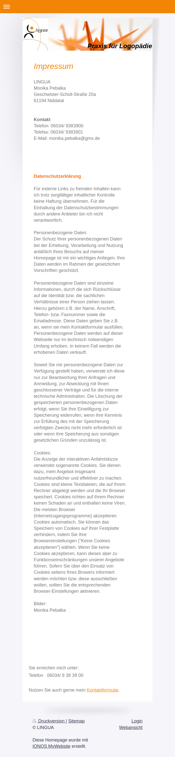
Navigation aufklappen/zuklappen (87, 6)
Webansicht (130, 727)
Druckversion (49, 721)
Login (137, 721)
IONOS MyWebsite (51, 746)
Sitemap (76, 721)
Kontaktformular (102, 690)
